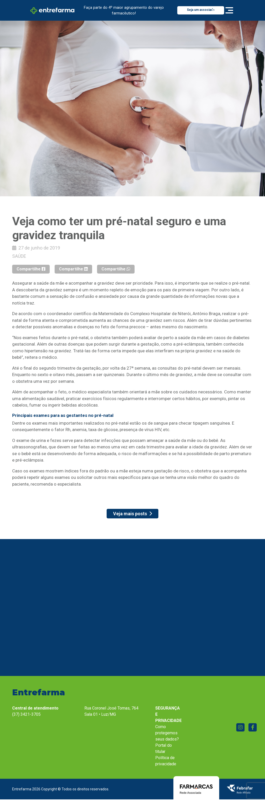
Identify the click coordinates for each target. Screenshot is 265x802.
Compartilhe (31, 269)
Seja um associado (201, 10)
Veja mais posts (132, 513)
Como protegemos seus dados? (167, 733)
